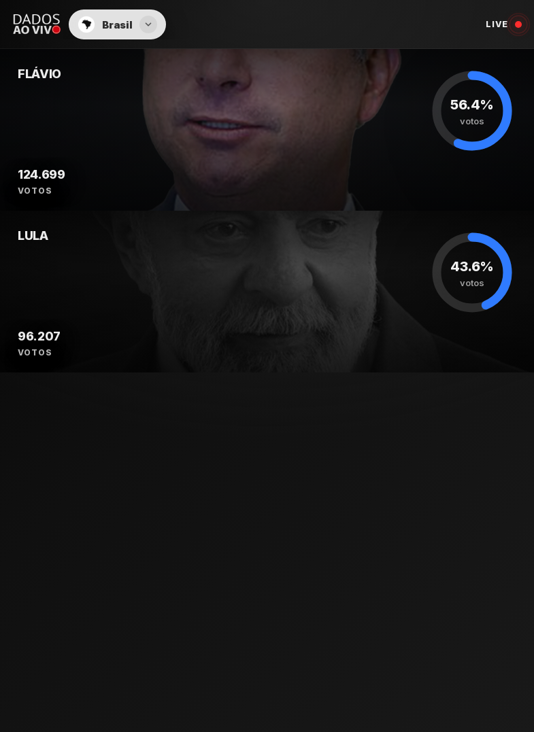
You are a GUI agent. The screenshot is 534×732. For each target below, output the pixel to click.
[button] (117, 24)
